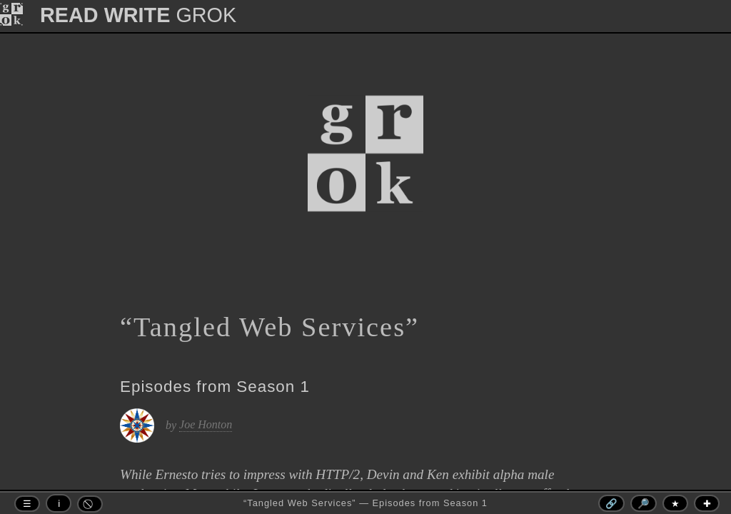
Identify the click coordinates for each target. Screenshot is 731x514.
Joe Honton (205, 424)
